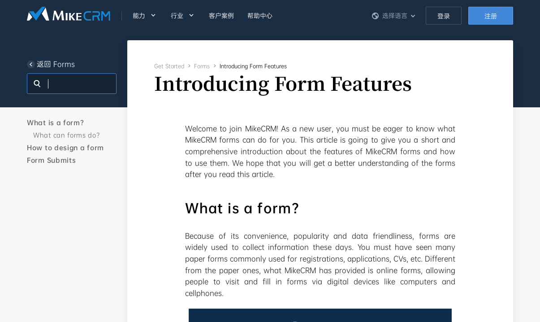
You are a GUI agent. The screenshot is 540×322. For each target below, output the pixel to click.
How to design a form (65, 148)
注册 (490, 16)
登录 (443, 16)
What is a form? (55, 123)
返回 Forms (51, 64)
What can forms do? (66, 135)
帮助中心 (259, 16)
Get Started (169, 66)
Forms (202, 66)
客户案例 (221, 16)
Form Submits (51, 160)
